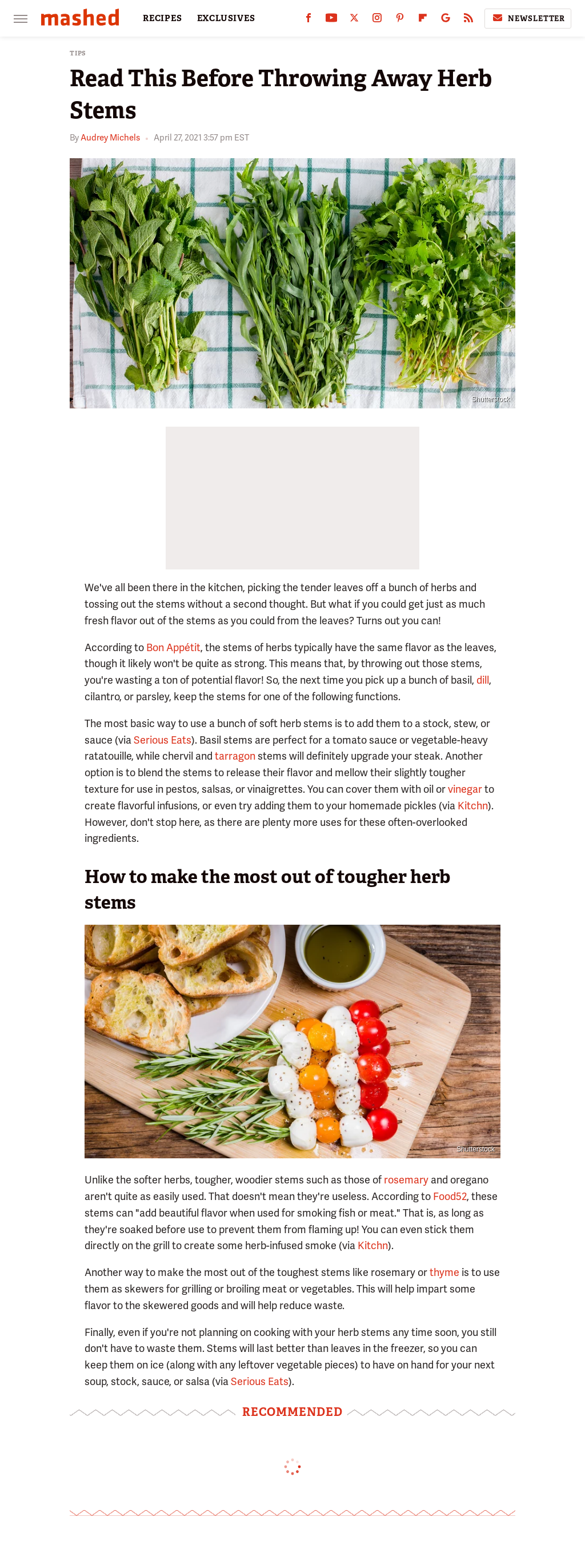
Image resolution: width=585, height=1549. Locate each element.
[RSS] (468, 20)
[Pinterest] (400, 20)
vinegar (465, 789)
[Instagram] (377, 20)
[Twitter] (354, 20)
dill (482, 680)
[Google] (445, 20)
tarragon (235, 756)
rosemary (406, 1179)
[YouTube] (331, 20)
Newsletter (528, 18)
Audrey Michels (110, 137)
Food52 (450, 1196)
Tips (78, 53)
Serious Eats (162, 740)
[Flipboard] (423, 20)
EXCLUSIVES (226, 18)
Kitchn (473, 805)
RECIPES (162, 18)
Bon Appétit (173, 647)
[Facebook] (308, 20)
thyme (444, 1272)
